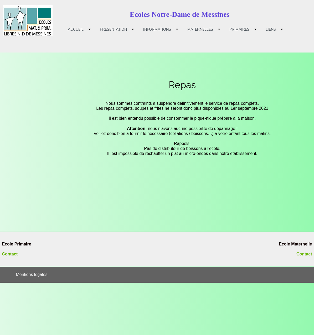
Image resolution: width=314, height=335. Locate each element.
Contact (10, 254)
